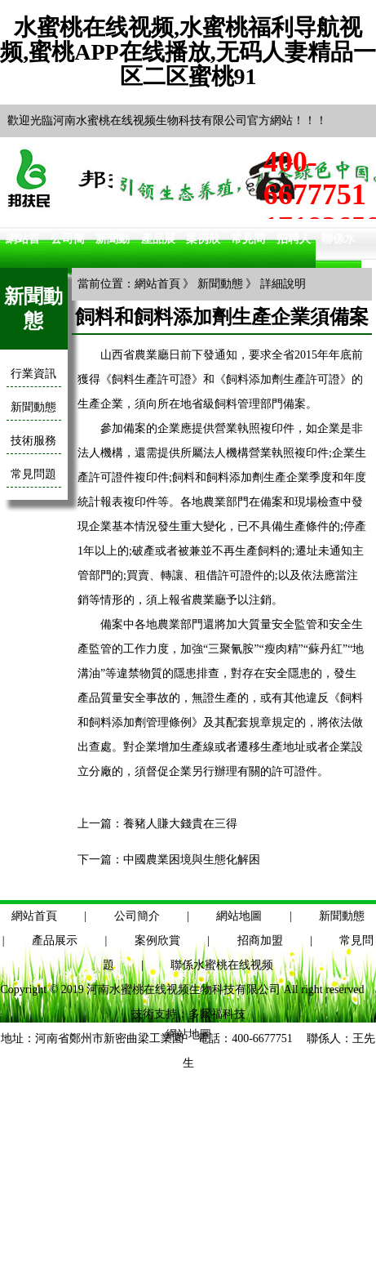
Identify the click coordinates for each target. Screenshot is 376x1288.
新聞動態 (33, 407)
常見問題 (33, 474)
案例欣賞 (157, 940)
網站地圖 (239, 916)
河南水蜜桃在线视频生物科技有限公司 (183, 989)
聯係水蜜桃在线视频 (221, 965)
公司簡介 (137, 916)
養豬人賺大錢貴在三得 (180, 824)
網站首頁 (157, 284)
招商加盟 (260, 940)
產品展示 (54, 940)
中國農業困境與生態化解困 (191, 859)
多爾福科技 (217, 1014)
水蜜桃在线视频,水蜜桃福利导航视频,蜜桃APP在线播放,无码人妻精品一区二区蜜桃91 (187, 52)
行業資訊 (33, 374)
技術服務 (33, 441)
